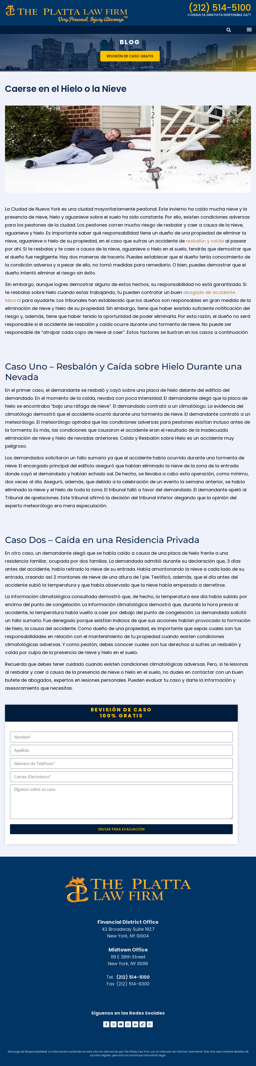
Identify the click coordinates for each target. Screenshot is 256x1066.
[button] (249, 29)
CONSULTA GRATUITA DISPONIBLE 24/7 (219, 14)
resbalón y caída (205, 241)
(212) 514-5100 (219, 7)
